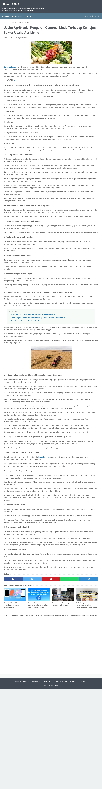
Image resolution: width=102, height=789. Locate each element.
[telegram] (60, 685)
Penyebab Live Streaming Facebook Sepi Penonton (28, 372)
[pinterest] (35, 685)
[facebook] (10, 685)
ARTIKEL (31, 13)
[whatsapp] (48, 685)
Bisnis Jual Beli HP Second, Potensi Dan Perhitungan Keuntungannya (33, 363)
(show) (16, 88)
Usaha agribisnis (10, 70)
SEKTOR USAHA (18, 13)
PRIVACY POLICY (47, 781)
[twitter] (22, 685)
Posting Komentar (21, 40)
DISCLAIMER (35, 781)
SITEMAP (72, 781)
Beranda (7, 13)
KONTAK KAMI (82, 781)
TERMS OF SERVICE (61, 781)
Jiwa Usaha (12, 2)
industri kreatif (43, 538)
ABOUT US (26, 781)
